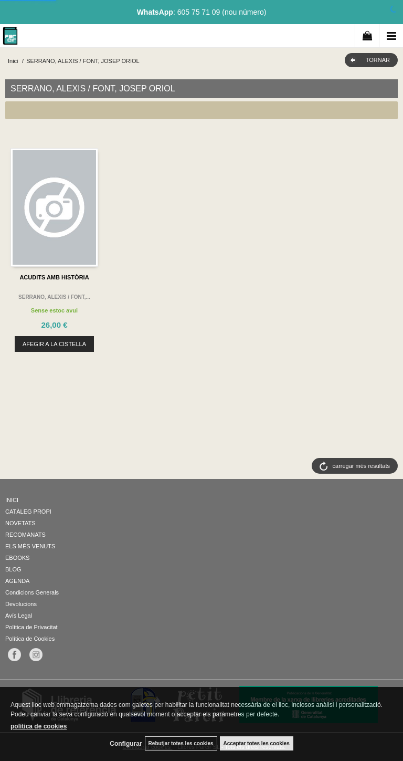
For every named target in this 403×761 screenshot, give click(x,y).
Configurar (126, 743)
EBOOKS (17, 558)
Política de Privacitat (31, 627)
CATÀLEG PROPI (28, 511)
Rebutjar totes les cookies (181, 743)
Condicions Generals (32, 592)
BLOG (13, 569)
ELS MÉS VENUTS (30, 546)
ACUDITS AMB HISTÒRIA (54, 277)
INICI (11, 500)
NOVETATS (20, 523)
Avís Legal (18, 615)
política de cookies (38, 726)
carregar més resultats (361, 466)
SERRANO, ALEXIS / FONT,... (54, 297)
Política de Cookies (30, 638)
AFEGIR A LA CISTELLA (54, 344)
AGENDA (17, 581)
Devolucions (21, 604)
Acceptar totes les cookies (257, 743)
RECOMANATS (25, 534)
